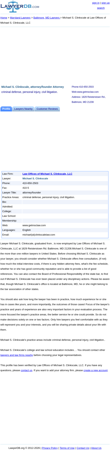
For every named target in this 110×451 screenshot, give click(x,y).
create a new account (96, 370)
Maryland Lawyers (20, 17)
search (101, 7)
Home (3, 17)
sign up (105, 2)
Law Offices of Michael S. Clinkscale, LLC (47, 173)
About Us (96, 448)
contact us (26, 370)
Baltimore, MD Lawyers (46, 17)
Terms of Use (67, 448)
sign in (96, 2)
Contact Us (83, 448)
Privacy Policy (50, 448)
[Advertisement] (55, 55)
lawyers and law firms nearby (16, 355)
